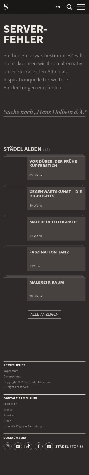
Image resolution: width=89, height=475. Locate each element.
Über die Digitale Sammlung (23, 426)
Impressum (11, 371)
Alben (8, 421)
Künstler (9, 415)
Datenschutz (12, 376)
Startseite (10, 404)
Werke (8, 409)
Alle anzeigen (44, 314)
